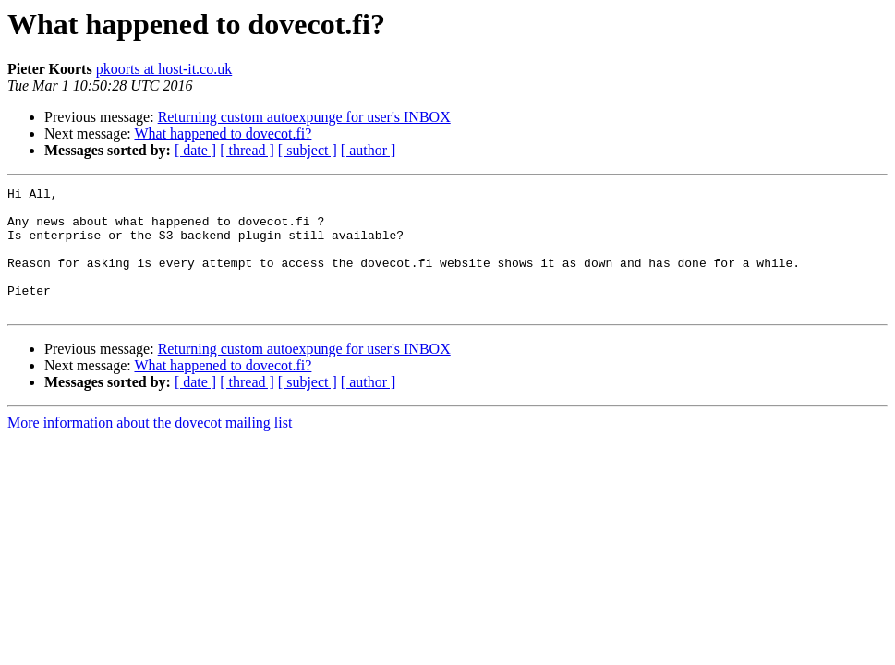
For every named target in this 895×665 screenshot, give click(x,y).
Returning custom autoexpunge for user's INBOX (304, 117)
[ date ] (195, 150)
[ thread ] (247, 150)
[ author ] (368, 150)
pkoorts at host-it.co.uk (164, 69)
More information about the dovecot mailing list (149, 447)
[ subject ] (307, 150)
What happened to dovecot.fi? (222, 133)
